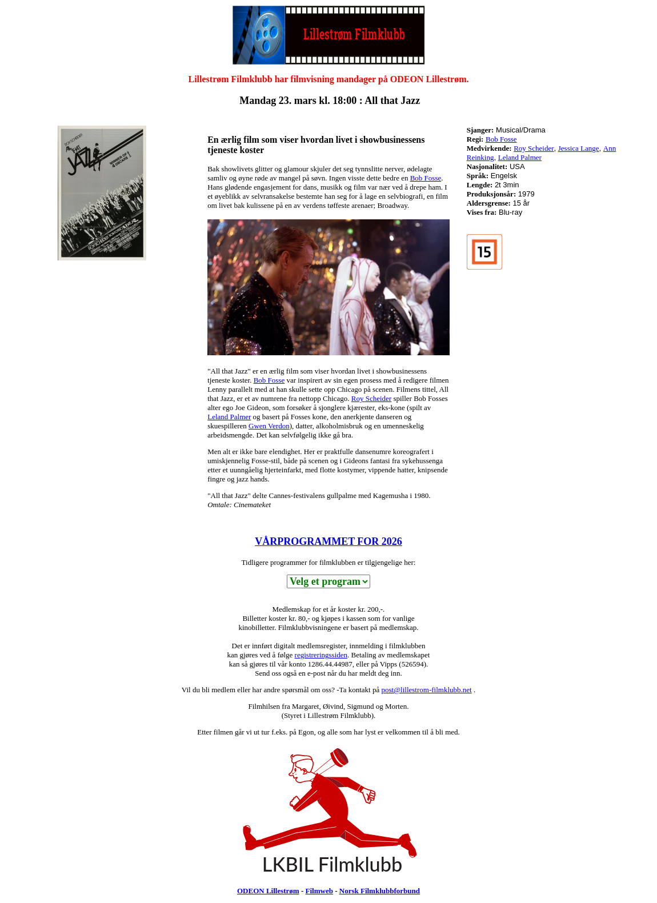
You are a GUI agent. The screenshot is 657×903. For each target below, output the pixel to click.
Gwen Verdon (269, 426)
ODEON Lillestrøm (268, 890)
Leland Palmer (229, 416)
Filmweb (319, 890)
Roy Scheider (371, 398)
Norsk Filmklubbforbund (379, 890)
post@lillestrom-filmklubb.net (426, 689)
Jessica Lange (578, 148)
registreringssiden (321, 655)
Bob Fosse (426, 178)
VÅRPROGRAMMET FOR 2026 (328, 541)
